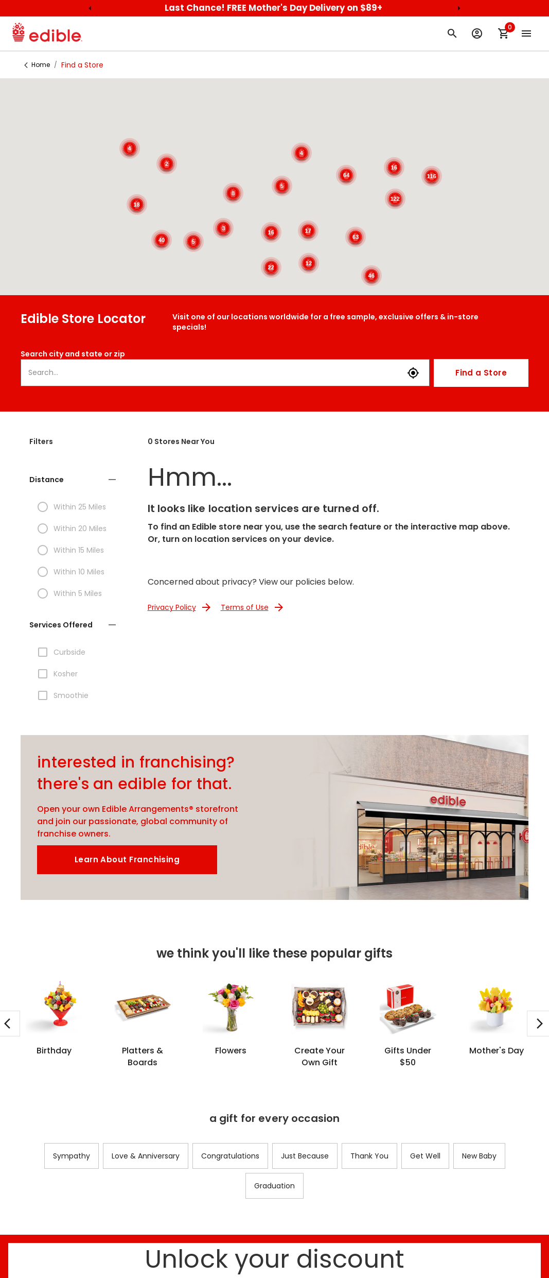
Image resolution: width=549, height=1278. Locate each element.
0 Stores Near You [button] (181, 441)
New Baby (479, 1156)
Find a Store (481, 373)
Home (40, 64)
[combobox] (214, 373)
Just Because (305, 1156)
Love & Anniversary (146, 1156)
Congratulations (230, 1156)
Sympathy (71, 1156)
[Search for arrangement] (452, 33)
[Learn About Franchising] (127, 859)
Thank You (369, 1156)
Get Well (425, 1156)
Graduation (274, 1186)
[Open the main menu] (526, 33)
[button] (73, 479)
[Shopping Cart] (503, 33)
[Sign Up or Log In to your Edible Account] (477, 33)
